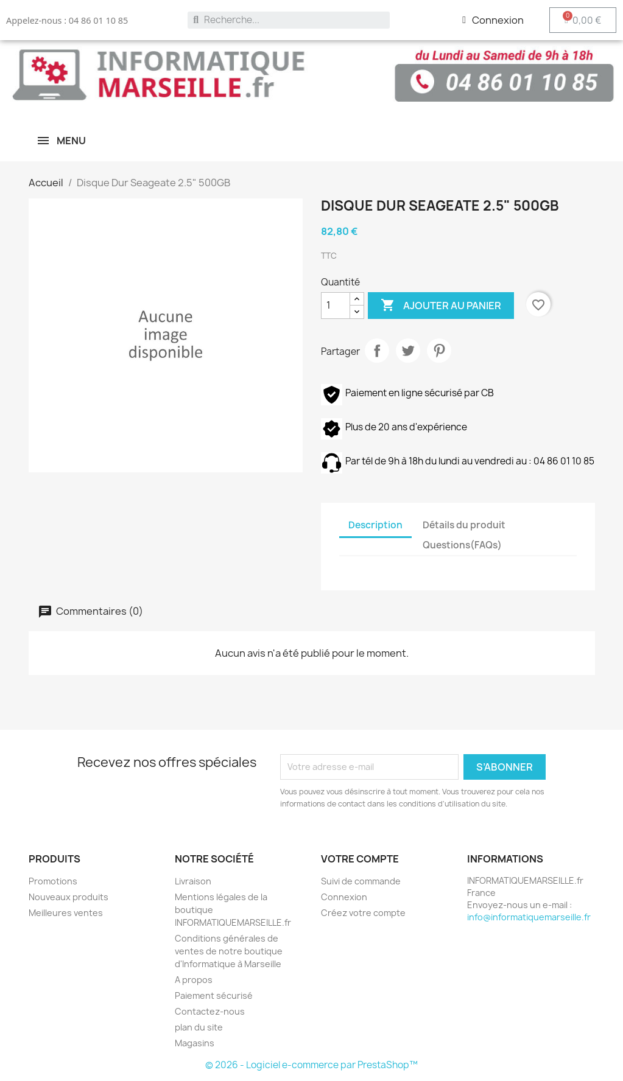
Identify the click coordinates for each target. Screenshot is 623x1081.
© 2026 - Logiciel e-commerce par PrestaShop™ (311, 1064)
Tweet (408, 350)
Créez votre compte (363, 912)
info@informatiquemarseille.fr (529, 917)
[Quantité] (335, 305)
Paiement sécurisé (214, 995)
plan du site (199, 1027)
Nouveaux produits (68, 897)
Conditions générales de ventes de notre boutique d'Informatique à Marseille (229, 951)
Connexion (344, 897)
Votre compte (360, 859)
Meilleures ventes (66, 912)
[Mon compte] (493, 20)
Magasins (194, 1043)
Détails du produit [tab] (464, 525)
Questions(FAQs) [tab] (462, 545)
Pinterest (439, 350)
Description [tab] (375, 525)
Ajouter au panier (441, 305)
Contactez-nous (210, 1011)
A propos (194, 979)
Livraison (193, 881)
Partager (377, 350)
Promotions (53, 881)
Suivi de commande (361, 881)
